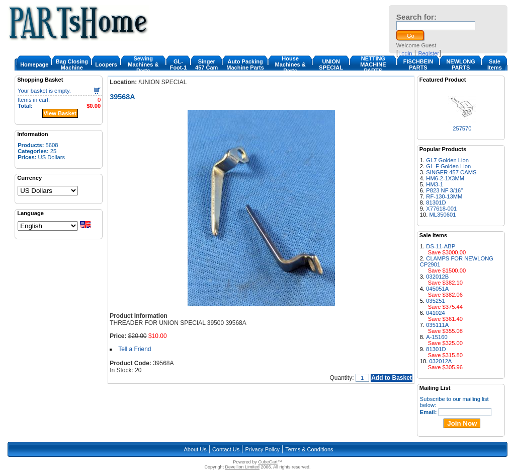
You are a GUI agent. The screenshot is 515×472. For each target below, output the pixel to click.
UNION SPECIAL (331, 64)
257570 (462, 128)
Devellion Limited (242, 466)
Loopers (106, 64)
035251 (435, 301)
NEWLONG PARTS (460, 64)
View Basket (60, 113)
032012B (437, 277)
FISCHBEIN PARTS (418, 64)
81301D (436, 202)
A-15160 (436, 337)
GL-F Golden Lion (448, 166)
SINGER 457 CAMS (451, 172)
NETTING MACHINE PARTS (373, 64)
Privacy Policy (262, 449)
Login (405, 53)
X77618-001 (441, 209)
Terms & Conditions (309, 449)
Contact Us (225, 449)
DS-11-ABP (440, 246)
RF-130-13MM (444, 196)
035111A (437, 325)
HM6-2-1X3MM (445, 178)
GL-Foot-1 (178, 64)
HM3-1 (434, 184)
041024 (435, 313)
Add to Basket (391, 377)
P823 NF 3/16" (444, 190)
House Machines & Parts (290, 64)
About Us (195, 449)
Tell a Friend (134, 349)
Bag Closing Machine (72, 64)
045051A (437, 289)
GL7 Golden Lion (447, 160)
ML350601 (443, 215)
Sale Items (494, 64)
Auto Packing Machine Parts (245, 64)
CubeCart (268, 461)
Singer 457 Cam (206, 64)
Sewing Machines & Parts (143, 64)
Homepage (34, 64)
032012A (441, 361)
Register (428, 53)
